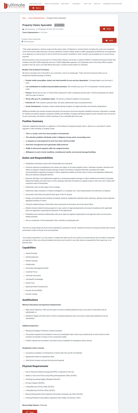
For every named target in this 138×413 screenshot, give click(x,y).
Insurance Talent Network (112, 4)
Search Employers (35, 4)
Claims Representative (36, 18)
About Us (97, 4)
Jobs (24, 18)
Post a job (87, 4)
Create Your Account (52, 4)
